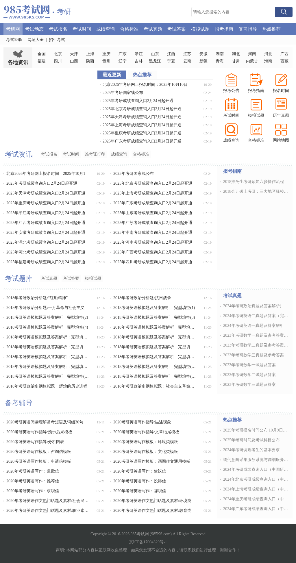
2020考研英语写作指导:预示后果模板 (39, 432)
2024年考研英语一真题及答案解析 (253, 325)
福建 (42, 61)
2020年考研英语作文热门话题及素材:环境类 (152, 501)
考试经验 (14, 40)
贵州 (106, 61)
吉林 (139, 61)
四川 (58, 61)
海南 (268, 61)
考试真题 (153, 28)
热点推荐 (271, 28)
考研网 (13, 28)
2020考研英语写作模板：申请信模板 (38, 461)
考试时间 (82, 28)
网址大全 (35, 40)
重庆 (106, 54)
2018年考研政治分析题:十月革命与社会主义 (45, 307)
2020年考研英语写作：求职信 (32, 491)
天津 (74, 54)
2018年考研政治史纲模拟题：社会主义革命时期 (155, 386)
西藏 (284, 61)
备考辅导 (19, 403)
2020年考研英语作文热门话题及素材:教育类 (152, 510)
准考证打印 (95, 154)
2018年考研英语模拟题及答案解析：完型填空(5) (155, 327)
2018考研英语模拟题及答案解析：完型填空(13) (155, 366)
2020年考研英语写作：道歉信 (32, 471)
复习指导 (247, 28)
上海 (90, 54)
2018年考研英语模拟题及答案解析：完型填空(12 (48, 366)
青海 (220, 61)
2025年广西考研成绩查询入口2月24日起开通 (152, 252)
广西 (284, 54)
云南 (187, 61)
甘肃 (236, 61)
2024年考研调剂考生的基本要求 (251, 450)
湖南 (220, 54)
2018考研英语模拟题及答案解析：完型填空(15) (155, 376)
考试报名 (58, 28)
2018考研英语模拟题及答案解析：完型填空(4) (47, 327)
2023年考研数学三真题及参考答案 (253, 355)
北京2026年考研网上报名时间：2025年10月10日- (146, 84)
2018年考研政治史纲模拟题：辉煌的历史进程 (46, 386)
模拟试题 (200, 28)
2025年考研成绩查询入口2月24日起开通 (138, 101)
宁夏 (171, 61)
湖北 (236, 54)
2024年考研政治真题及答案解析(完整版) (256, 306)
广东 (123, 54)
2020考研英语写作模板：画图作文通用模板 (151, 461)
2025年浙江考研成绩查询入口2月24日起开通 (45, 213)
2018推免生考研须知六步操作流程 (253, 181)
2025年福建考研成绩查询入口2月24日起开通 (45, 262)
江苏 (187, 54)
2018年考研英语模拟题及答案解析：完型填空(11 (155, 357)
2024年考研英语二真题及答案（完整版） (256, 316)
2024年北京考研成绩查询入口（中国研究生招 (256, 479)
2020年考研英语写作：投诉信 (139, 481)
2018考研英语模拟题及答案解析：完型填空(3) (154, 317)
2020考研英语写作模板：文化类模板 (145, 451)
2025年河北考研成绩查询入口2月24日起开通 (45, 252)
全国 (42, 54)
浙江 (139, 54)
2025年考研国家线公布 (123, 92)
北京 (58, 54)
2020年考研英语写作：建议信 (139, 471)
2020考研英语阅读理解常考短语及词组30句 (44, 422)
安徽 (203, 54)
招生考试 (57, 40)
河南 (252, 54)
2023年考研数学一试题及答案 (249, 365)
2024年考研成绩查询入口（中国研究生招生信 (256, 469)
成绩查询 (105, 28)
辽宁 (123, 61)
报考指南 (224, 28)
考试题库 (19, 278)
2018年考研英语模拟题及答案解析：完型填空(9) (155, 347)
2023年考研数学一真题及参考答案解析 (256, 335)
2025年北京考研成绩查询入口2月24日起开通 (142, 109)
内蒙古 (252, 61)
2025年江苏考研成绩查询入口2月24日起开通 (152, 223)
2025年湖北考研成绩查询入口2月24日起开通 (45, 242)
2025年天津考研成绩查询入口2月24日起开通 (142, 117)
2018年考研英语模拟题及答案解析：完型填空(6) (48, 337)
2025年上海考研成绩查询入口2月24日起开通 (142, 125)
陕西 (90, 61)
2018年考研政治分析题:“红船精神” (37, 298)
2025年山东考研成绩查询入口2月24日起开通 (152, 213)
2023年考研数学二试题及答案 (249, 375)
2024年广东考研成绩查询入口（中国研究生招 (256, 509)
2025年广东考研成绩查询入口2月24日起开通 (142, 141)
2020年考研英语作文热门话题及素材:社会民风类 (48, 501)
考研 (64, 11)
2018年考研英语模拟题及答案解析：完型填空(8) (48, 347)
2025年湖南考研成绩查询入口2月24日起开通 (152, 232)
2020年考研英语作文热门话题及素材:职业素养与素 (48, 510)
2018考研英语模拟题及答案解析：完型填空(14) (48, 376)
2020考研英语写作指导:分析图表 (35, 442)
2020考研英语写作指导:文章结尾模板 (146, 432)
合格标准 (129, 28)
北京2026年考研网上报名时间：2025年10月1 (45, 173)
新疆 (203, 61)
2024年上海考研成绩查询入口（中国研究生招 (256, 489)
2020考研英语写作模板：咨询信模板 (38, 451)
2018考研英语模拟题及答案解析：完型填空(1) (154, 307)
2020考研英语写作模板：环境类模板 (145, 442)
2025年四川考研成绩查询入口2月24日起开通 (152, 262)
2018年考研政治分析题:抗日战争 (142, 298)
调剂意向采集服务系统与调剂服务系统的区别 (256, 460)
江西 (171, 54)
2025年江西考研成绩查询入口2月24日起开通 (45, 223)
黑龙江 (155, 61)
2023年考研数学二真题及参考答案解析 (256, 345)
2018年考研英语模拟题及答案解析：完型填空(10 (48, 357)
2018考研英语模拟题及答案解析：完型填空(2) (47, 317)
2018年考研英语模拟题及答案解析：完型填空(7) (155, 337)
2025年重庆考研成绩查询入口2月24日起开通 (142, 133)
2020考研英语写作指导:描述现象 (142, 422)
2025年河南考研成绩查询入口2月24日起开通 (152, 242)
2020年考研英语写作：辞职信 (139, 491)
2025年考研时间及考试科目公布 (251, 440)
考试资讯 (19, 154)
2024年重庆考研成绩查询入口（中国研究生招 (256, 499)
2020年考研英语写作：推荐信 (32, 481)
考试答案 (176, 28)
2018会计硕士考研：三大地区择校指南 (256, 191)
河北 (268, 54)
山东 (155, 54)
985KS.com (161, 534)
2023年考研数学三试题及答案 (249, 384)
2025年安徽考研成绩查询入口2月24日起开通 (45, 232)
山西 (74, 61)
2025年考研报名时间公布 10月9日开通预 (256, 430)
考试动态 (34, 28)
